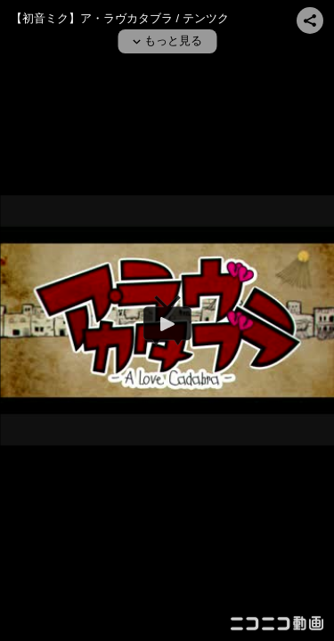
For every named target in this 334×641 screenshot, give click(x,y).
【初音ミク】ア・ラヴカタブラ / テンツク (120, 18)
